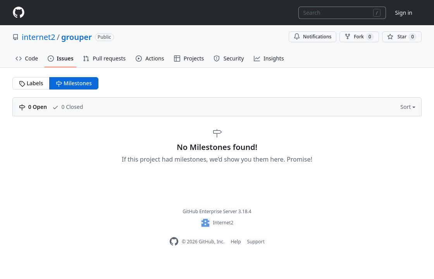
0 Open (33, 106)
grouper (76, 37)
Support (256, 241)
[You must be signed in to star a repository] (402, 36)
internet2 (38, 37)
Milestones (73, 83)
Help (236, 241)
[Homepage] (18, 12)
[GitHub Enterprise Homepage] (174, 241)
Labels (31, 83)
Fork (359, 37)
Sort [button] (406, 106)
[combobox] (342, 13)
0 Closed (67, 106)
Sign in (403, 12)
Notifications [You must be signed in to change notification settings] (312, 36)
